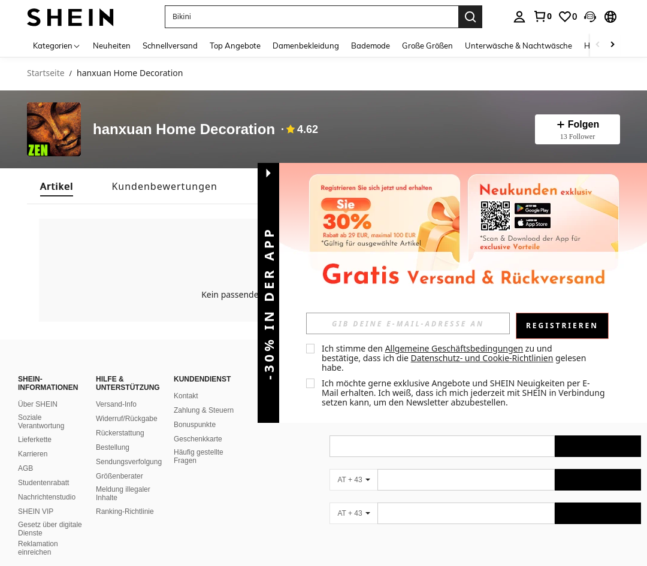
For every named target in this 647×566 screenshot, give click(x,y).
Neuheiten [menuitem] (112, 45)
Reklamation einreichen (38, 548)
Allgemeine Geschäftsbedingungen (454, 348)
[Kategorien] (57, 45)
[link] (542, 16)
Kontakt (186, 396)
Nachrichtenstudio (46, 497)
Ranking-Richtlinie (125, 511)
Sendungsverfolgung (129, 462)
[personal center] (519, 17)
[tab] (56, 186)
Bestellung (112, 447)
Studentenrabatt (43, 483)
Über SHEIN (38, 404)
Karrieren (32, 454)
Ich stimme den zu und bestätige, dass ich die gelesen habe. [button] (455, 358)
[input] (408, 323)
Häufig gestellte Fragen (198, 456)
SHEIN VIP (35, 511)
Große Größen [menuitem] (427, 45)
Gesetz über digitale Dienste (50, 528)
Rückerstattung (120, 433)
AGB (25, 468)
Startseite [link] (46, 73)
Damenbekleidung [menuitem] (306, 45)
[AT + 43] (353, 480)
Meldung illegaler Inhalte (123, 493)
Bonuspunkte (195, 424)
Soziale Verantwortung (41, 421)
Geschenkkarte (198, 439)
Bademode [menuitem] (370, 45)
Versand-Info (116, 404)
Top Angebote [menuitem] (235, 45)
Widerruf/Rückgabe (127, 418)
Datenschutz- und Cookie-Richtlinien (482, 358)
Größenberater (119, 476)
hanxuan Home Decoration (184, 129)
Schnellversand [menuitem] (170, 45)
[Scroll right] (612, 45)
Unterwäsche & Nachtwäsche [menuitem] (518, 45)
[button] (590, 17)
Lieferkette (35, 439)
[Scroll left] (598, 45)
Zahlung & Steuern (204, 410)
